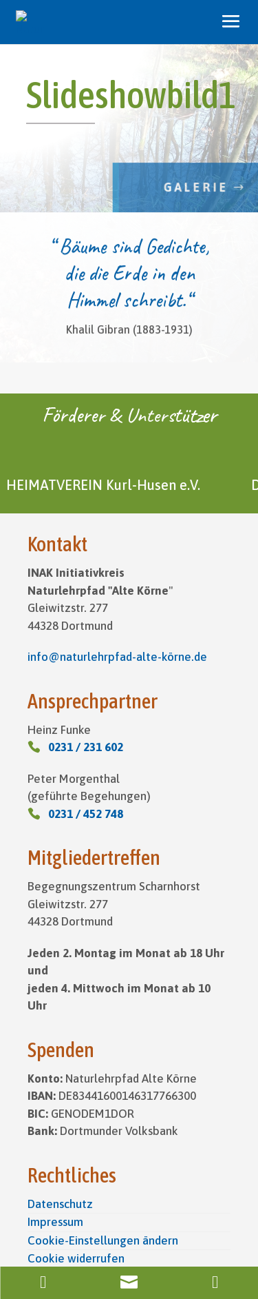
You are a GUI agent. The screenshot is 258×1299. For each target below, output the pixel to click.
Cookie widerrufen (76, 1258)
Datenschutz (60, 1204)
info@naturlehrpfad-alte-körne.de (117, 657)
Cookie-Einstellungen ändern (103, 1240)
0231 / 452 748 (85, 814)
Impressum (55, 1222)
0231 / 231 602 (85, 747)
